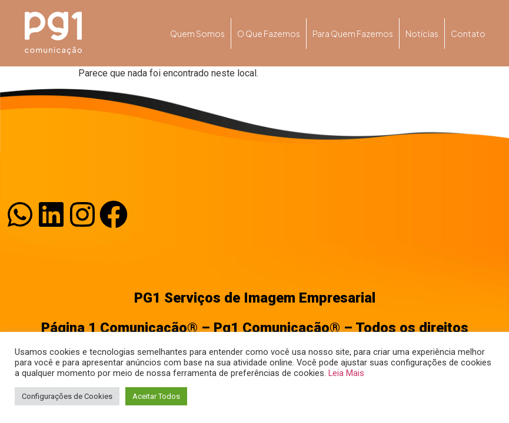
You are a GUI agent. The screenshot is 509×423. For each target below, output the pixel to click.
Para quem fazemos (352, 33)
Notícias (421, 33)
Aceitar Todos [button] (156, 396)
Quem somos (197, 33)
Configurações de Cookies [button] (67, 396)
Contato (468, 33)
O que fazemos (268, 33)
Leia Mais (346, 373)
